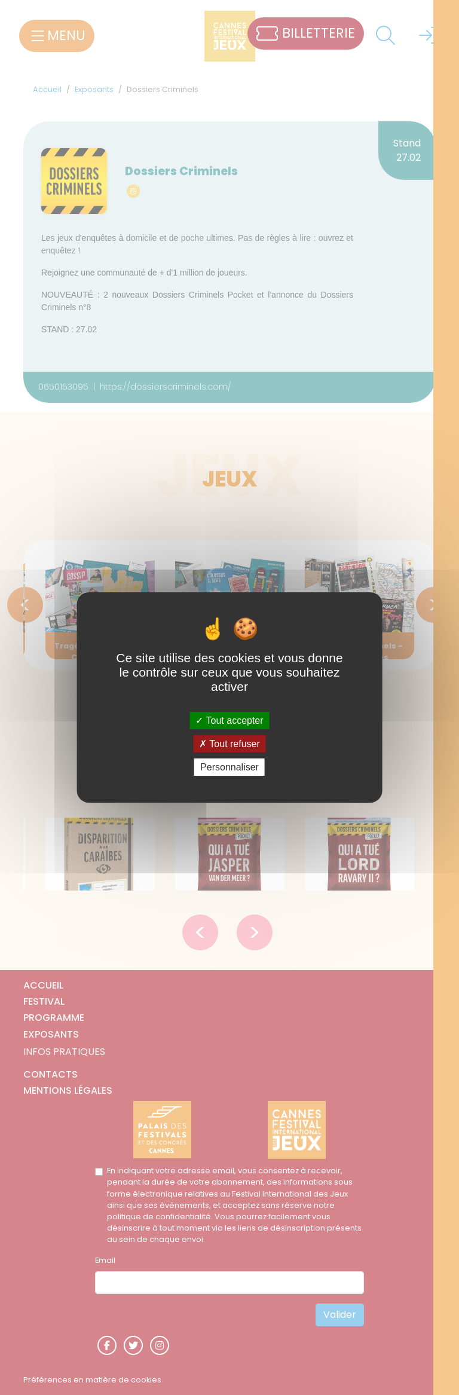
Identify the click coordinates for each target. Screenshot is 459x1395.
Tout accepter (229, 720)
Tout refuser (229, 744)
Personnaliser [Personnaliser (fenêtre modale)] (229, 767)
